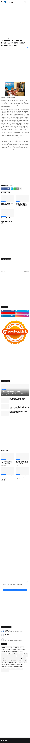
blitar (15, 653)
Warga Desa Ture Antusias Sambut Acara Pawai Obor (7, 204)
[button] (1, 2)
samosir (19, 662)
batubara (10, 653)
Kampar (3, 649)
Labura (14, 649)
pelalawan (4, 662)
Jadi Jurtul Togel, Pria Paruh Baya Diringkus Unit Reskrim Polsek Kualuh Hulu (22, 462)
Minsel (3, 651)
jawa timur (8, 655)
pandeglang (13, 660)
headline (10, 185)
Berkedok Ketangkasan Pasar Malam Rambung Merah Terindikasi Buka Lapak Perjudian (7, 477)
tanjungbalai (4, 668)
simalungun (19, 664)
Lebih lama (26, 271)
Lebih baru (4, 271)
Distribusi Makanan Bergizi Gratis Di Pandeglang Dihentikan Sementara (17, 399)
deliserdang (20, 653)
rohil (15, 662)
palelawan (4, 660)
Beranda (3, 38)
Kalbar (21, 647)
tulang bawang (5, 670)
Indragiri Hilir (16, 647)
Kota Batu (9, 649)
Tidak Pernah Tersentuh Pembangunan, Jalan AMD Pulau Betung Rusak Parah (21, 204)
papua (19, 660)
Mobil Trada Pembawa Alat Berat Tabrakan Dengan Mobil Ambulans (18, 412)
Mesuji (23, 649)
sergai (3, 664)
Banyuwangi (4, 647)
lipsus (11, 658)
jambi (3, 655)
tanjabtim (10, 666)
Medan (19, 649)
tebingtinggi (15, 668)
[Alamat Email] (15, 587)
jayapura (14, 655)
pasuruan (24, 660)
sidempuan (13, 664)
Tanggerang (14, 651)
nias (24, 658)
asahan (20, 651)
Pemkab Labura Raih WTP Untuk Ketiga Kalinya (21, 476)
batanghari (8, 38)
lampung (25, 655)
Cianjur (10, 647)
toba (21, 668)
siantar (7, 664)
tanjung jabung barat (18, 666)
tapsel (10, 668)
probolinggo (10, 662)
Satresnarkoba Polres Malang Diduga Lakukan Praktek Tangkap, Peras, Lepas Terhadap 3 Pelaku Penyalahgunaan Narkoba (19, 406)
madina (15, 658)
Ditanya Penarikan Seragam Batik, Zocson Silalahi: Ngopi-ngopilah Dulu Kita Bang (7, 462)
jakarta (25, 653)
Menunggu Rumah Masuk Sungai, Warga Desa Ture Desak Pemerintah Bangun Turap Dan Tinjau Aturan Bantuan (7, 220)
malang (20, 658)
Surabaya (8, 651)
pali (8, 660)
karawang (19, 655)
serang (24, 662)
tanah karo (4, 666)
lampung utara (5, 658)
